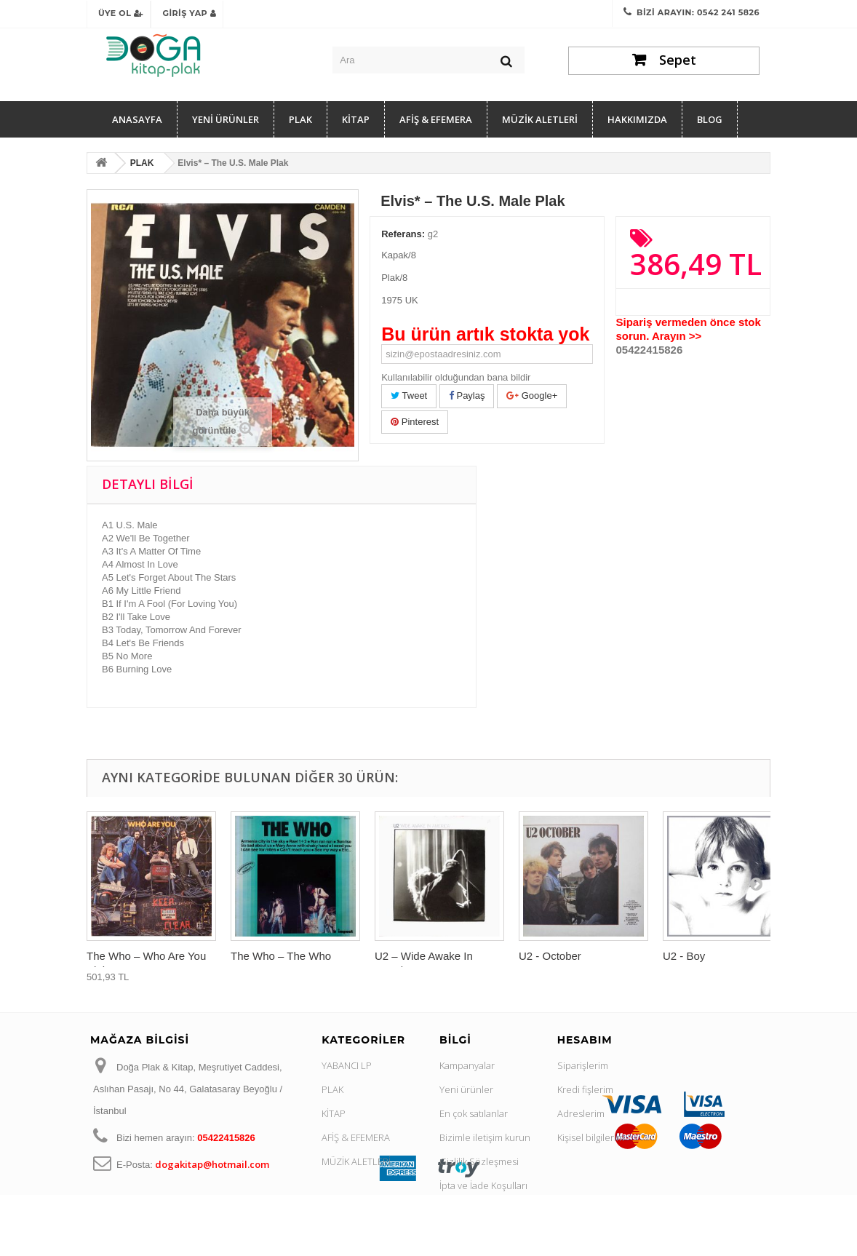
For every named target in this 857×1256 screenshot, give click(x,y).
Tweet (409, 395)
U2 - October (550, 956)
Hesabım (585, 1039)
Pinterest (415, 421)
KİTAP (356, 119)
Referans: (403, 233)
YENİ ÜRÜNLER (225, 119)
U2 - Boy (684, 956)
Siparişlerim (582, 1065)
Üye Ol (120, 13)
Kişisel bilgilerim (590, 1137)
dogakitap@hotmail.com (212, 1164)
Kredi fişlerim (585, 1089)
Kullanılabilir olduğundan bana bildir (455, 377)
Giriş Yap (189, 13)
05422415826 (648, 349)
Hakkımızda (637, 119)
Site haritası (464, 1233)
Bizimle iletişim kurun (484, 1137)
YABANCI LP (347, 1065)
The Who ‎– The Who (281, 956)
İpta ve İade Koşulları (483, 1185)
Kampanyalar (467, 1065)
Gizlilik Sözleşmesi (479, 1161)
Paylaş (467, 395)
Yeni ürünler (466, 1089)
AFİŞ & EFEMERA (435, 119)
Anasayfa (137, 119)
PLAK (300, 119)
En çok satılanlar (473, 1113)
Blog (709, 119)
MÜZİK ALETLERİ (540, 119)
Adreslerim (581, 1113)
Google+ (531, 395)
